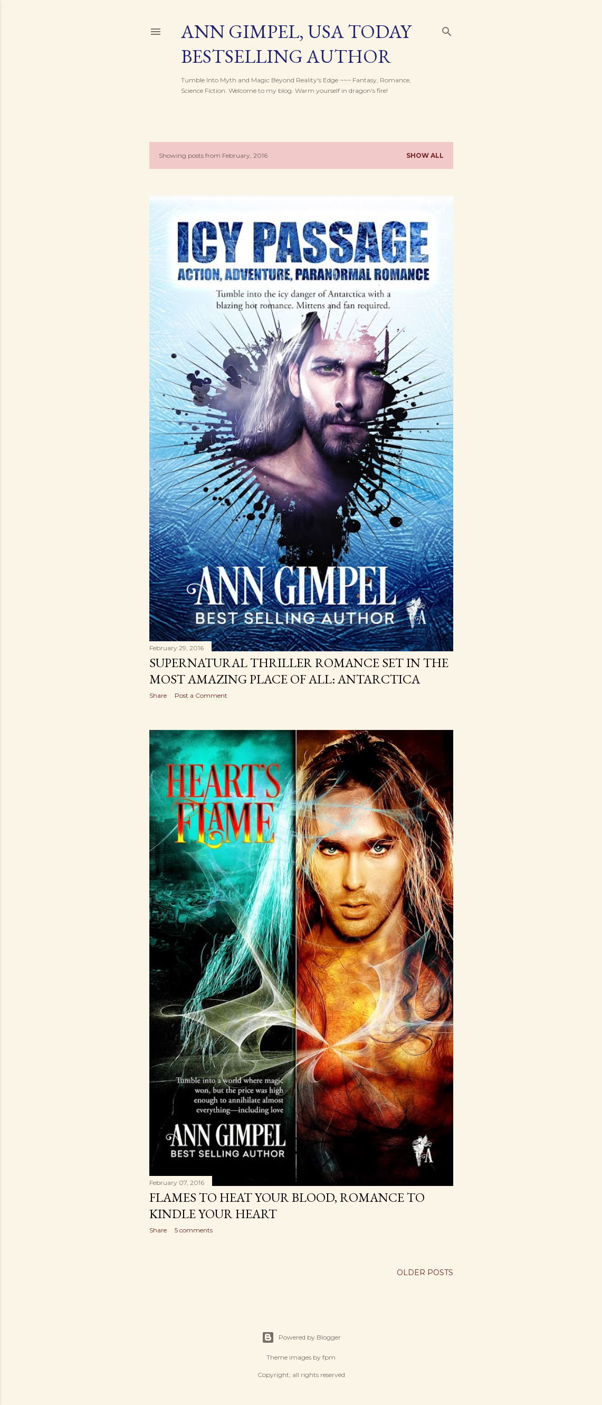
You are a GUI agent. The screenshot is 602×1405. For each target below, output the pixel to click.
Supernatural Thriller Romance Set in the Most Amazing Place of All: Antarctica (298, 670)
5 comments (194, 1230)
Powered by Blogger (301, 1337)
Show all (425, 155)
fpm (329, 1357)
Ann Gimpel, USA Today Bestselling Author (296, 44)
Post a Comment (201, 695)
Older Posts (425, 1272)
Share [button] (158, 695)
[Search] (447, 29)
